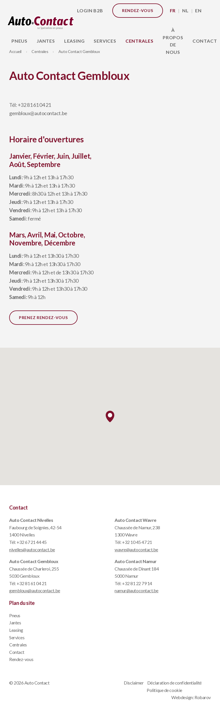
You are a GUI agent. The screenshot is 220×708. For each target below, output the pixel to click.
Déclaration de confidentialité (174, 682)
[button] (110, 416)
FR (173, 10)
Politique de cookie (164, 690)
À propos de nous (173, 41)
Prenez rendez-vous (43, 317)
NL (185, 10)
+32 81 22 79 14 (137, 583)
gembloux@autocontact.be (38, 113)
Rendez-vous (137, 10)
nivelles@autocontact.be (32, 549)
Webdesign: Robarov (191, 697)
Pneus (19, 41)
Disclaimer (134, 682)
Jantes (46, 41)
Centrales (139, 41)
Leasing (74, 41)
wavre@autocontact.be (136, 549)
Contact (16, 652)
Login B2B (90, 10)
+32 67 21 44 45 (32, 542)
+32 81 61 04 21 (34, 105)
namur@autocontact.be (136, 590)
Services (105, 41)
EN (198, 10)
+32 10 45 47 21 (137, 542)
